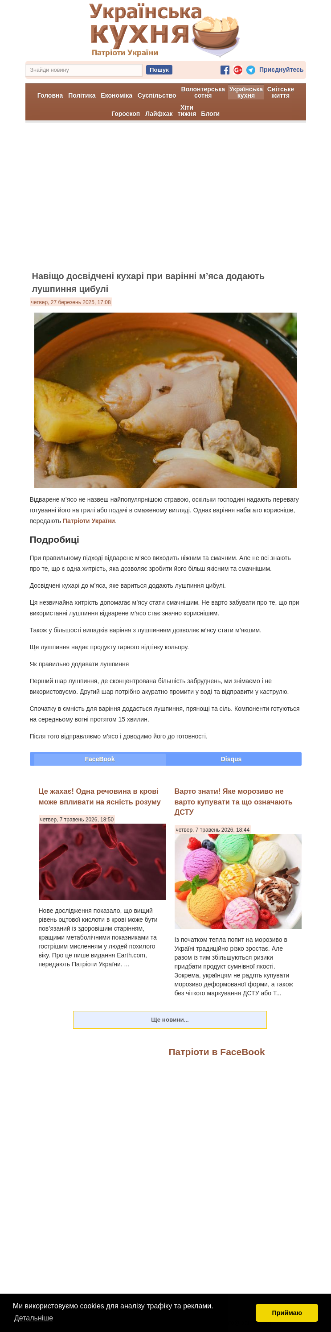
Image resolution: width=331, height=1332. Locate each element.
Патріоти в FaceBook (217, 1052)
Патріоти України (89, 520)
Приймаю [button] (287, 1312)
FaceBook (100, 759)
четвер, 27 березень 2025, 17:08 (71, 302)
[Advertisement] (165, 200)
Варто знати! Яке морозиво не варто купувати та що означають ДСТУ (234, 801)
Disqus (231, 759)
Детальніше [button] (33, 1318)
